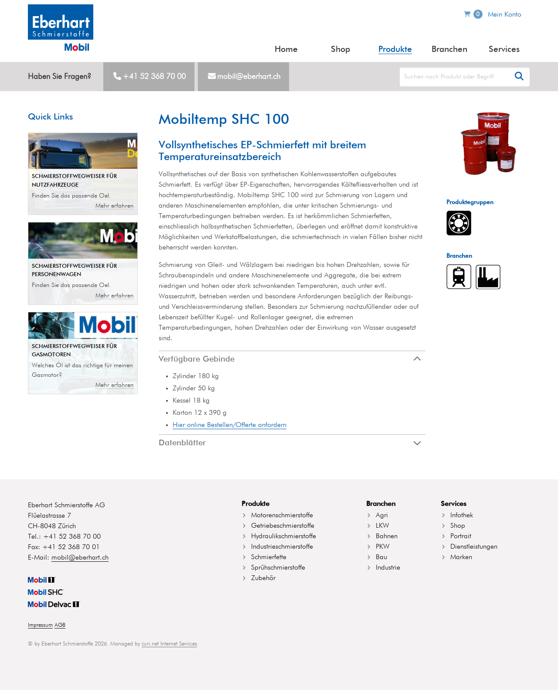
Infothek (461, 515)
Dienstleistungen (473, 546)
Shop (340, 49)
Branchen (449, 49)
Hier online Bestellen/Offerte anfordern (229, 425)
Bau (381, 557)
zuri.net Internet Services (169, 644)
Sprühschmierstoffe (278, 567)
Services (504, 49)
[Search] (464, 77)
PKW (382, 546)
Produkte (395, 49)
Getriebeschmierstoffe (282, 526)
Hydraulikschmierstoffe (283, 536)
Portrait (460, 536)
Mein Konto (504, 14)
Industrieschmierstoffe (282, 546)
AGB (59, 625)
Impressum (40, 625)
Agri (382, 515)
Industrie (388, 567)
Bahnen (387, 536)
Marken (461, 557)
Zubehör (263, 578)
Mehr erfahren (114, 206)
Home (286, 49)
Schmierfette (268, 557)
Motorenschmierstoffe (282, 515)
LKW (382, 526)
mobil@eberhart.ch (248, 77)
